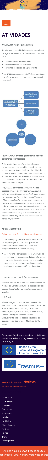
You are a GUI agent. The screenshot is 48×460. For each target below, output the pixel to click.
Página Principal (8, 425)
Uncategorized (8, 440)
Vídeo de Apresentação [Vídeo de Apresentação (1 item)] (19, 387)
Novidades (6, 421)
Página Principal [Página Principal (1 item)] (7, 387)
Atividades (6, 405)
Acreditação (7, 397)
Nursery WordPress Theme (33, 455)
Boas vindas (7, 409)
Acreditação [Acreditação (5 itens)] (7, 382)
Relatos (5, 433)
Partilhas (5, 429)
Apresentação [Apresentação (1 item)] (18, 383)
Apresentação (7, 401)
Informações (7, 413)
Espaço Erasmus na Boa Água (24, 12)
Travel (4, 437)
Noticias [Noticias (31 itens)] (29, 382)
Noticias (5, 417)
